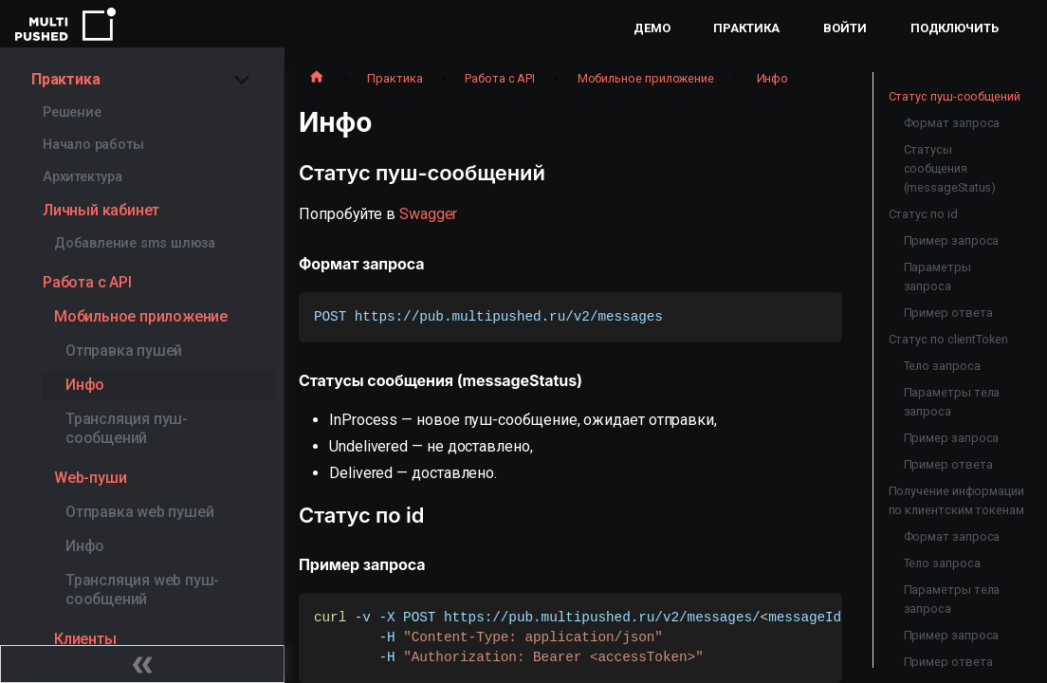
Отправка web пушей (139, 512)
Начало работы (93, 145)
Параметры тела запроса (952, 401)
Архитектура (82, 177)
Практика (746, 28)
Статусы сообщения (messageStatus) (950, 168)
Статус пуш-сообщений (954, 96)
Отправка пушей (123, 351)
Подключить (954, 28)
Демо (652, 28)
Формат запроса (952, 123)
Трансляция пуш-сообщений (126, 428)
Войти (845, 28)
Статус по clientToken (948, 339)
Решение (72, 112)
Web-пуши (90, 478)
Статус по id (923, 214)
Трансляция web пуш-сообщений (142, 589)
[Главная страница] (317, 79)
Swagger (428, 214)
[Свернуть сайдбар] (142, 664)
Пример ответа (948, 312)
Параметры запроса (937, 276)
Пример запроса (952, 240)
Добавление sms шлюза (134, 243)
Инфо (84, 385)
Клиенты (85, 639)
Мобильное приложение (141, 316)
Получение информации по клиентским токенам (956, 500)
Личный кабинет (101, 210)
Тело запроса (942, 366)
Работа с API (87, 282)
